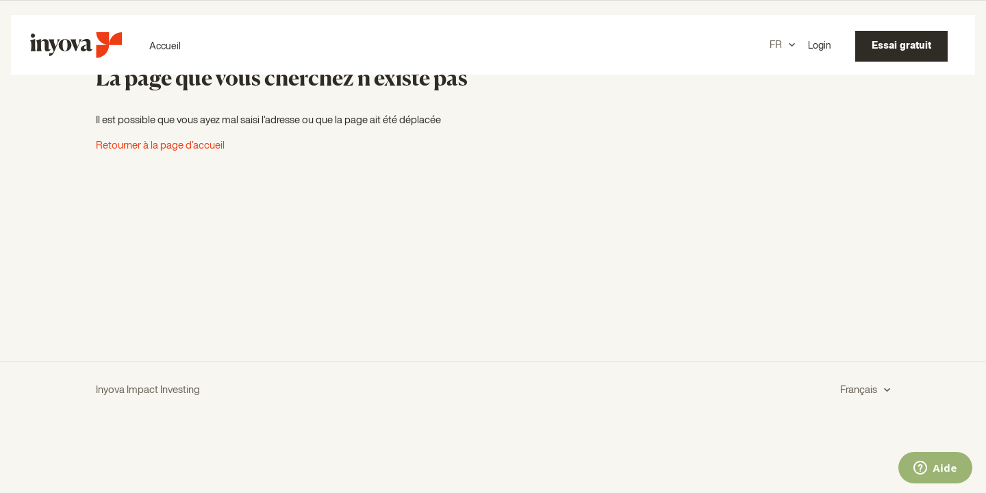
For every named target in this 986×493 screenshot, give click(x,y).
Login (819, 46)
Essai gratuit (901, 46)
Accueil (165, 46)
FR (777, 45)
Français (859, 390)
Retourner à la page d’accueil (160, 145)
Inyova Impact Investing (148, 390)
